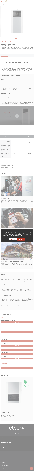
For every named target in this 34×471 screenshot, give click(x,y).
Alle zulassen (21, 239)
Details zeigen (22, 235)
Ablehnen (13, 239)
